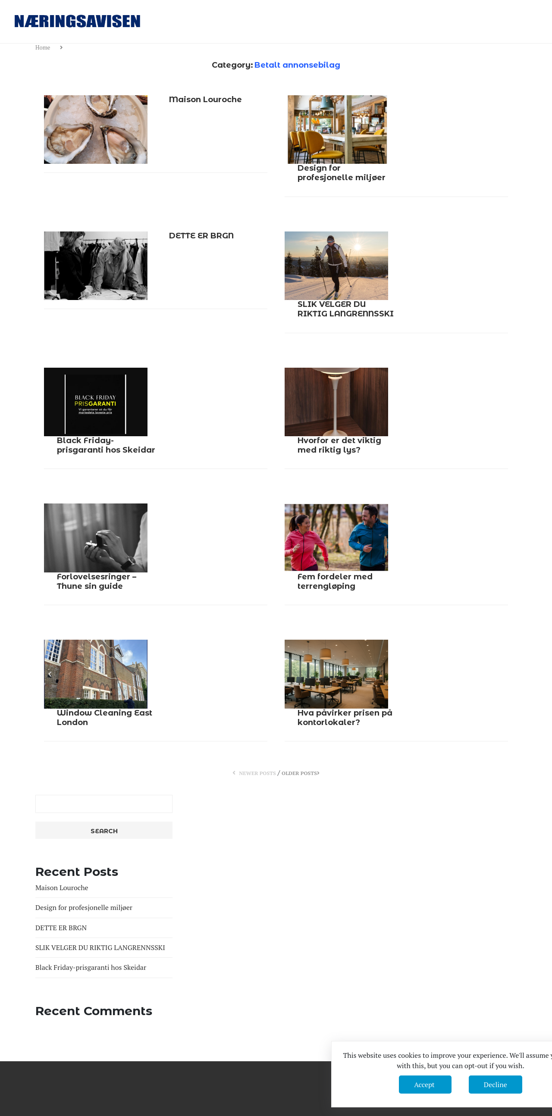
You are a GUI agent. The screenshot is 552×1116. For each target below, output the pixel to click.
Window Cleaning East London (104, 717)
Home (43, 47)
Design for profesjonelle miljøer (342, 172)
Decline (495, 1084)
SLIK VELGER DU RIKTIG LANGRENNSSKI (346, 309)
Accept (425, 1084)
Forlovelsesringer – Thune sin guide (96, 581)
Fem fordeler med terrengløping (335, 581)
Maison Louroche (205, 99)
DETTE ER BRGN (201, 236)
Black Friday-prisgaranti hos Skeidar (106, 445)
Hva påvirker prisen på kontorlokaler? (345, 717)
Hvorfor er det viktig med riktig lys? (339, 445)
